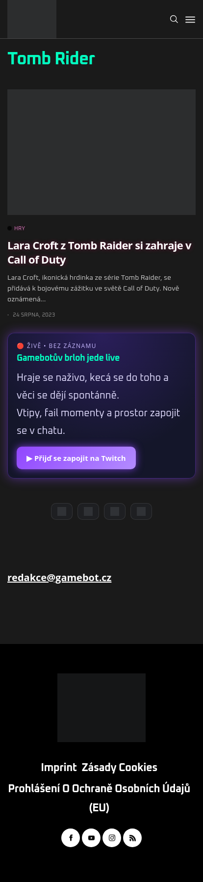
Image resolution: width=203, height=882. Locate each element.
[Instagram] (115, 511)
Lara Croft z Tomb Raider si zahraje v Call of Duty (99, 252)
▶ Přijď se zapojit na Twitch (76, 458)
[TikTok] (141, 511)
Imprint (58, 768)
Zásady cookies (119, 768)
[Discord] (62, 511)
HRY (16, 228)
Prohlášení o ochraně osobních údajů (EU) (99, 799)
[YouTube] (88, 511)
